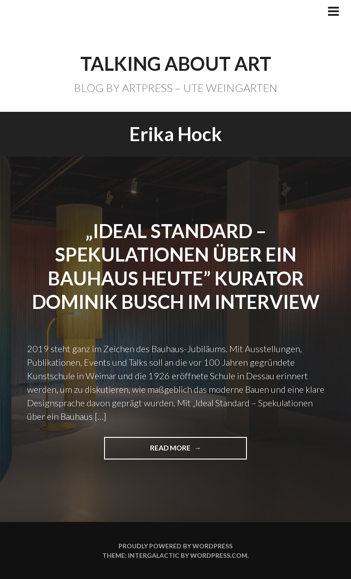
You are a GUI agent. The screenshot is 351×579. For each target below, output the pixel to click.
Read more (174, 451)
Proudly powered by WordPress (175, 546)
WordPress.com (218, 555)
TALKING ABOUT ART (175, 63)
